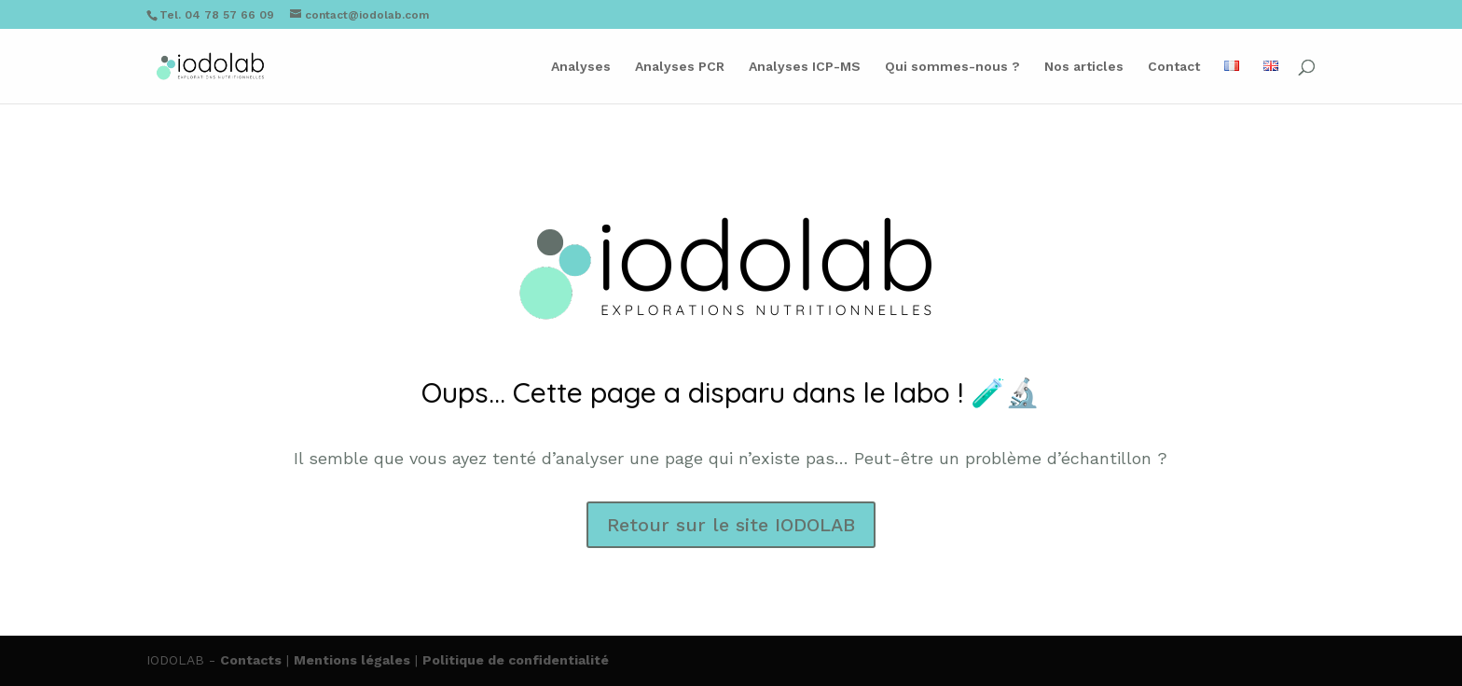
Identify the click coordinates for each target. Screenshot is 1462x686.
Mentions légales (352, 659)
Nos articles (1084, 67)
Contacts (251, 659)
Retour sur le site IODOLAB (731, 525)
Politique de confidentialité (515, 659)
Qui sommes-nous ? (952, 67)
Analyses (581, 67)
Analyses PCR (679, 67)
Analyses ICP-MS (805, 67)
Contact (1174, 67)
